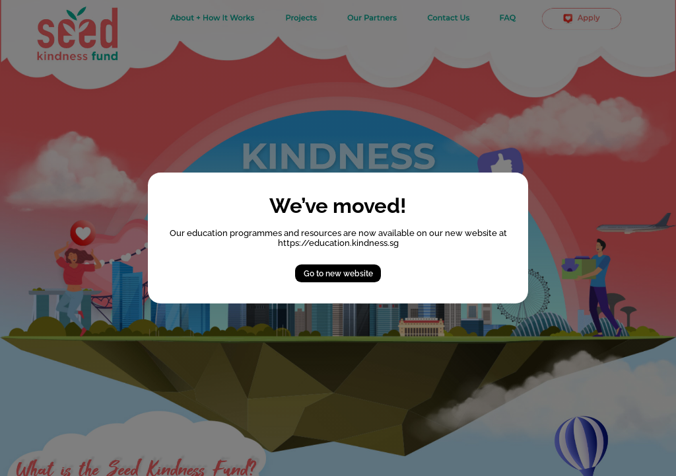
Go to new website (338, 273)
